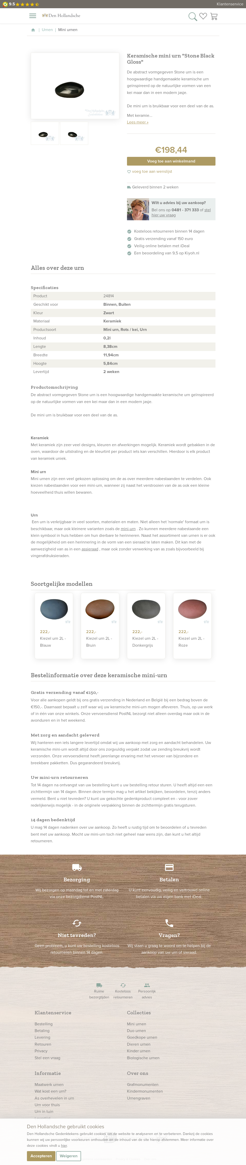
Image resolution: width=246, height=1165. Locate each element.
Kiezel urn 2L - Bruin (99, 641)
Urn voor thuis (47, 1105)
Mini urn (111, 329)
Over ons (137, 1073)
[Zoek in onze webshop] (193, 16)
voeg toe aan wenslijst (149, 171)
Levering (42, 1037)
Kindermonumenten (145, 1091)
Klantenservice (230, 4)
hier (64, 1145)
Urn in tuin (44, 1111)
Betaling (42, 1031)
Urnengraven (138, 1098)
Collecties (139, 1012)
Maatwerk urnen (49, 1084)
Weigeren (68, 1156)
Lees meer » (138, 122)
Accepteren (41, 1156)
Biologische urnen (143, 1058)
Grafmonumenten (143, 1084)
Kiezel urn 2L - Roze (191, 641)
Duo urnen (136, 1031)
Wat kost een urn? (50, 1091)
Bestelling (44, 1024)
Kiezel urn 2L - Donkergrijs (145, 641)
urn (92, 395)
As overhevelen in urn (54, 1098)
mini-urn (128, 529)
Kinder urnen (138, 1051)
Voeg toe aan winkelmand (171, 161)
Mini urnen (136, 1024)
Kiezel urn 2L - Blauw (53, 641)
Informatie (48, 1073)
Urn (143, 329)
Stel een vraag (47, 1058)
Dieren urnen (139, 1044)
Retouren (43, 1044)
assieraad (90, 549)
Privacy (41, 1051)
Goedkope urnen (142, 1037)
